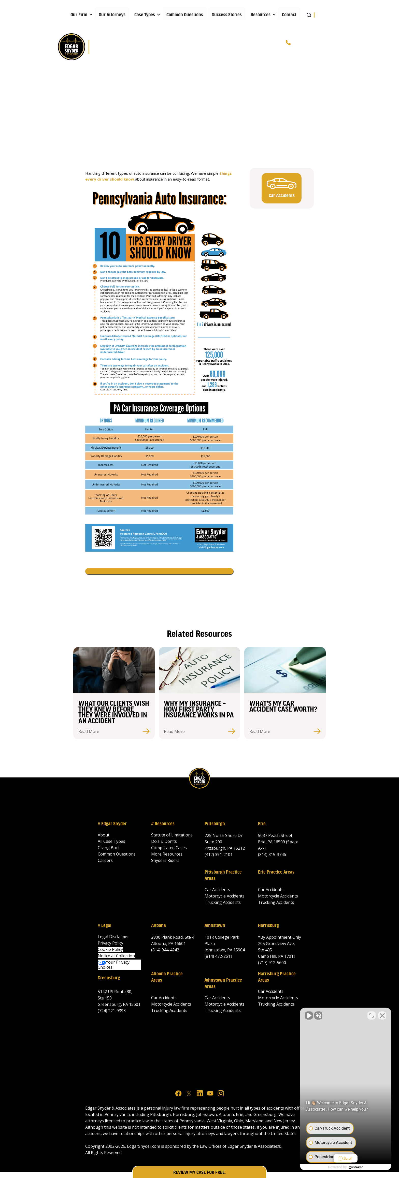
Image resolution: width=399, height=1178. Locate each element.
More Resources (166, 854)
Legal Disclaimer (113, 936)
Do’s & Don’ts (164, 841)
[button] (80, 13)
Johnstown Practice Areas (223, 983)
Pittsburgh (215, 824)
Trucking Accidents (223, 902)
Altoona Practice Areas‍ (167, 977)
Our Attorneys (112, 15)
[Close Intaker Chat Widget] (382, 1015)
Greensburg (109, 978)
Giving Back (109, 847)
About (103, 834)
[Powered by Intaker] (355, 1167)
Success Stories (227, 15)
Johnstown (215, 925)
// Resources (163, 824)
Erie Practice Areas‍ (276, 872)
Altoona (158, 925)
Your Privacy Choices (114, 964)
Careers (105, 860)
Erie (262, 824)
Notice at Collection (116, 956)
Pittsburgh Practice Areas (223, 875)
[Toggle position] (371, 1015)
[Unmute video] (309, 1015)
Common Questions (184, 15)
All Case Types (111, 841)
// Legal (104, 925)
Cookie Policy (110, 949)
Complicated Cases (169, 847)
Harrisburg (268, 925)
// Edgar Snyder (112, 824)
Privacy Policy (110, 943)
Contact (289, 15)
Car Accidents (217, 889)
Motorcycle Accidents (225, 896)
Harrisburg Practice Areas (277, 977)
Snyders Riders (165, 860)
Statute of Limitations (172, 834)
